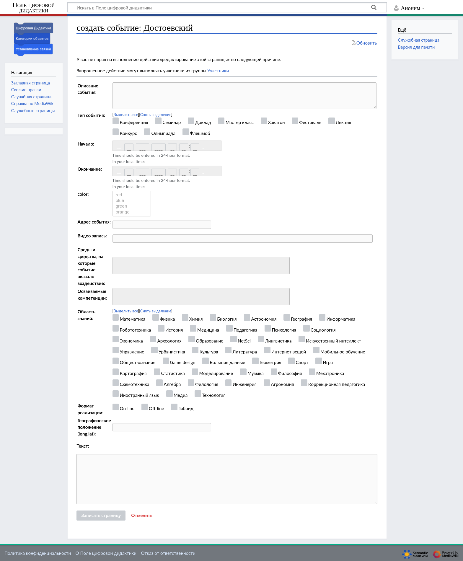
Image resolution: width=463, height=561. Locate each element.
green (132, 206)
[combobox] (201, 266)
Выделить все (126, 114)
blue (132, 200)
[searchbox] (118, 264)
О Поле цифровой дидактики (105, 553)
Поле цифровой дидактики (33, 7)
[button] (141, 516)
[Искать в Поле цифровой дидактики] (227, 7)
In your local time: (129, 161)
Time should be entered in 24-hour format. (151, 158)
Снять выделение (155, 114)
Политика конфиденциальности (37, 553)
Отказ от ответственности (168, 553)
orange (132, 212)
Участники (218, 70)
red (132, 195)
